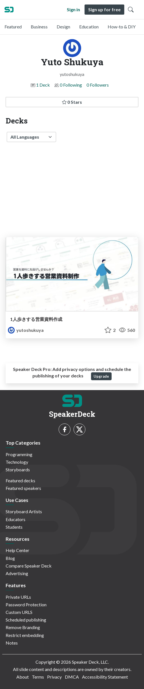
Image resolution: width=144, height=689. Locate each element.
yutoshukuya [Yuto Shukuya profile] (26, 330)
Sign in (73, 9)
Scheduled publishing (26, 619)
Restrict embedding (25, 635)
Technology (17, 462)
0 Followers (98, 84)
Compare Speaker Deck (29, 565)
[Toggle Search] (130, 9)
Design (63, 26)
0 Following (71, 84)
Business (39, 26)
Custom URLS (19, 612)
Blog (10, 558)
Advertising (17, 573)
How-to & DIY (122, 26)
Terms (38, 676)
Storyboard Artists (24, 511)
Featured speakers (23, 488)
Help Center (17, 550)
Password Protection (26, 604)
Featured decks (20, 480)
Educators (15, 519)
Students (14, 527)
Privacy (54, 676)
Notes (12, 642)
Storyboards (18, 469)
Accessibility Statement (105, 676)
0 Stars (72, 102)
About (22, 676)
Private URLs (18, 597)
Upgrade (101, 376)
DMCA (72, 676)
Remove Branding (23, 627)
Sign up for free (104, 9)
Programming (19, 454)
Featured (13, 26)
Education (89, 26)
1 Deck (43, 84)
